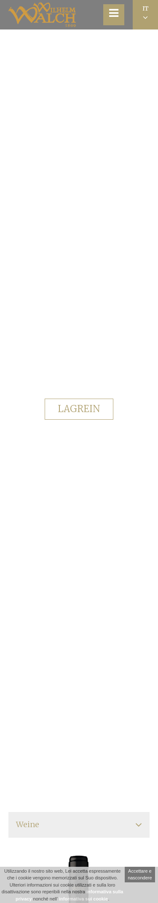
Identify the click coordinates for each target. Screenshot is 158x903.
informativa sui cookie (83, 898)
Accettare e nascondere (140, 874)
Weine (27, 824)
